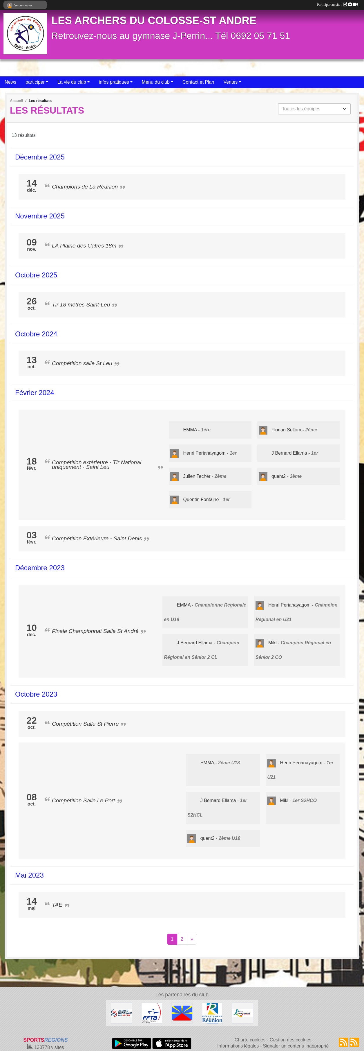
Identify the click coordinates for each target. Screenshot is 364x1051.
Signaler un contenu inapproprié (296, 1045)
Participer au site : (337, 5)
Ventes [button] (230, 82)
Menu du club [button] (156, 82)
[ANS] (121, 1012)
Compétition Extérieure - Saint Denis (97, 538)
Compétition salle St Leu (82, 363)
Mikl (272, 642)
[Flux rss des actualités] (343, 1042)
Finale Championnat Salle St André (95, 631)
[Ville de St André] (242, 1012)
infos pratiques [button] (114, 82)
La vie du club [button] (71, 82)
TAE (57, 905)
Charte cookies (250, 1039)
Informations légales (238, 1045)
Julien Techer (197, 476)
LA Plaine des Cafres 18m (84, 246)
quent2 (278, 476)
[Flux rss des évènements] (354, 1042)
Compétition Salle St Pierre (85, 724)
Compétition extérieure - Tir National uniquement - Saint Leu (96, 464)
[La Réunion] (182, 1012)
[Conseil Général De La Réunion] (212, 1012)
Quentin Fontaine (201, 499)
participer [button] (35, 82)
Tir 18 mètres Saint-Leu (81, 305)
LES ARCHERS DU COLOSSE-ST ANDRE (153, 20)
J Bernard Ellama (289, 453)
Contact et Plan (198, 82)
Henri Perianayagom (204, 453)
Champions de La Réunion (85, 187)
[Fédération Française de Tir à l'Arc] (151, 1012)
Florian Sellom (286, 429)
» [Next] (192, 939)
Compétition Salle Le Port (83, 800)
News (10, 82)
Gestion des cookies (291, 1039)
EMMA (190, 429)
